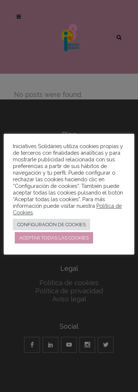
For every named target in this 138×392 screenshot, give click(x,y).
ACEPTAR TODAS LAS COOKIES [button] (54, 238)
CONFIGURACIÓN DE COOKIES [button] (51, 224)
